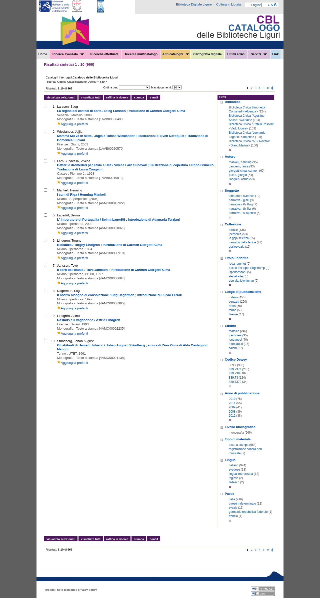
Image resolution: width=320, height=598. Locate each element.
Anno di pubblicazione (242, 393)
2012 (232, 415)
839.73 (233, 377)
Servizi (259, 54)
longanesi (235, 339)
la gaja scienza (238, 238)
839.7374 (235, 369)
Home (42, 54)
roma (232, 306)
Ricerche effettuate (104, 54)
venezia (234, 301)
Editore (230, 326)
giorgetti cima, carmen (243, 170)
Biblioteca (232, 102)
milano (233, 297)
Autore (230, 156)
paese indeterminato (242, 503)
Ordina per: (110, 87)
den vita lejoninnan (241, 280)
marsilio (234, 331)
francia (233, 516)
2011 (232, 403)
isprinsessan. (237, 272)
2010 (232, 399)
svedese (234, 469)
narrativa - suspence (242, 213)
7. (54, 265)
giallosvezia (236, 246)
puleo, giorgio (238, 175)
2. (54, 131)
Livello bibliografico (240, 427)
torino (232, 310)
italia (232, 499)
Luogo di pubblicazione (243, 292)
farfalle (233, 230)
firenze (233, 314)
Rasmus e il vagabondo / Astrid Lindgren (88, 320)
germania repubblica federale (248, 512)
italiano (233, 465)
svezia (233, 507)
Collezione (233, 224)
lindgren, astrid (238, 179)
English (256, 5)
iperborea (235, 234)
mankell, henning (240, 162)
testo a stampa (238, 445)
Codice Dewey (236, 359)
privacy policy (87, 589)
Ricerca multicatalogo (141, 54)
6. (54, 240)
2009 (232, 407)
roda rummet (237, 263)
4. (54, 190)
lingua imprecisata (241, 474)
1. (54, 106)
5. (54, 215)
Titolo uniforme (236, 258)
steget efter (236, 276)
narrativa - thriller (240, 208)
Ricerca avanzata (68, 54)
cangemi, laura (238, 166)
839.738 (234, 373)
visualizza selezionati (60, 97)
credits (50, 589)
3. (54, 161)
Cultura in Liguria (228, 4)
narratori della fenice (242, 242)
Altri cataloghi (175, 54)
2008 (232, 411)
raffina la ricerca (117, 97)
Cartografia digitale (207, 54)
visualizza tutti (90, 97)
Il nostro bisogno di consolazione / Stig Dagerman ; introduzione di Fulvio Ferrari (119, 295)
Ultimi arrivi (235, 54)
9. (54, 316)
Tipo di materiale (237, 439)
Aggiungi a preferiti (72, 124)
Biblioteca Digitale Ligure (194, 4)
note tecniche (66, 589)
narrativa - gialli (239, 200)
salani (232, 348)
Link (275, 54)
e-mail (154, 97)
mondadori (236, 344)
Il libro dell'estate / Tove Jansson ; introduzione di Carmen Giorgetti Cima (113, 270)
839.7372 (235, 382)
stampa (139, 97)
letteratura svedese (241, 196)
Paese (229, 494)
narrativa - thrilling (240, 204)
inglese (233, 478)
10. (53, 341)
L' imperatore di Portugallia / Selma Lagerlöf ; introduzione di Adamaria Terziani (118, 219)
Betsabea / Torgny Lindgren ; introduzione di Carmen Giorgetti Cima (109, 245)
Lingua (230, 460)
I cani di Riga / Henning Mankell (81, 194)
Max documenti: (161, 87)
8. (54, 291)
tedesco (234, 482)
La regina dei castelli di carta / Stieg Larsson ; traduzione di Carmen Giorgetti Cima (121, 111)
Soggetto (232, 190)
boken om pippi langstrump (247, 268)
